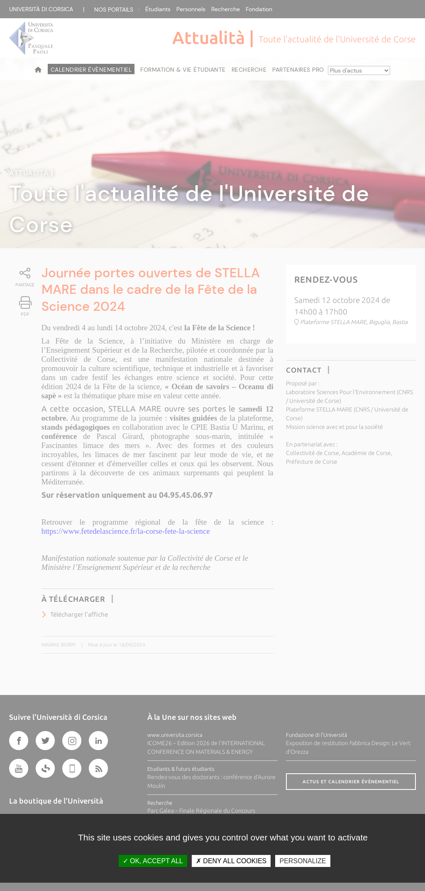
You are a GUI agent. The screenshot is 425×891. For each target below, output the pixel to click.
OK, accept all (153, 860)
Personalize (302, 860)
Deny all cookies (231, 860)
